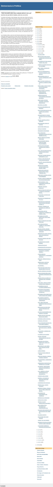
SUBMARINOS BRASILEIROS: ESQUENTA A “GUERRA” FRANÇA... (44, 251)
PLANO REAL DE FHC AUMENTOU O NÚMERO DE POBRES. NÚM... (44, 212)
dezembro (40, 44)
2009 (38, 43)
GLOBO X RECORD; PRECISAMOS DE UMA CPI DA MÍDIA (44, 338)
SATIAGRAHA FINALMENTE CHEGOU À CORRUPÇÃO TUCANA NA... (44, 291)
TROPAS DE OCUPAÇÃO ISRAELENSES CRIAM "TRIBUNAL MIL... (43, 172)
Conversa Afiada (40, 462)
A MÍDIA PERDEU (41, 350)
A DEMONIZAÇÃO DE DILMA (44, 382)
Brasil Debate (40, 458)
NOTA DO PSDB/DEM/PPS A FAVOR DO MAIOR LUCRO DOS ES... (44, 73)
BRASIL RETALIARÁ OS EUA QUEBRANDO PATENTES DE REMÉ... (44, 58)
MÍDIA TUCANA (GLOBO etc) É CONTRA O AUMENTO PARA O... (44, 82)
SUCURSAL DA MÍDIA (42, 104)
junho (39, 431)
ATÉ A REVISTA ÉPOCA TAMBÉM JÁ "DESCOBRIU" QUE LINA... (44, 225)
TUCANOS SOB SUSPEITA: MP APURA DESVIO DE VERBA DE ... (44, 411)
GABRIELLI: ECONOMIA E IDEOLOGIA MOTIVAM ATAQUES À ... (43, 379)
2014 (38, 33)
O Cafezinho (39, 470)
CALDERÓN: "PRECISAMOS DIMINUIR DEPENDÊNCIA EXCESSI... (44, 368)
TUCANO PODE (41, 54)
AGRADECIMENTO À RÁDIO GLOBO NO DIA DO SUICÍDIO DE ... (44, 116)
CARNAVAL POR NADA (43, 320)
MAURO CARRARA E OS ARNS (44, 271)
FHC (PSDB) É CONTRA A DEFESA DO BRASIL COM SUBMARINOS (44, 299)
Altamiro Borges (40, 450)
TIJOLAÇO (39, 477)
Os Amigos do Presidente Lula (43, 473)
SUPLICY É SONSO (42, 128)
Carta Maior (39, 460)
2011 (38, 39)
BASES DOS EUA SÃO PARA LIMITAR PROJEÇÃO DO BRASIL (44, 309)
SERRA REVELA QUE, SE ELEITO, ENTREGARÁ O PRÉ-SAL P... (45, 78)
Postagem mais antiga (28, 85)
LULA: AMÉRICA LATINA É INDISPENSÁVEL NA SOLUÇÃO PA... (43, 373)
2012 (38, 37)
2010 (38, 41)
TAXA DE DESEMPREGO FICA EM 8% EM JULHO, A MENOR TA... (44, 328)
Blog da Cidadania (41, 452)
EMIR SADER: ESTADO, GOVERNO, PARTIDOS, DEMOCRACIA (43, 101)
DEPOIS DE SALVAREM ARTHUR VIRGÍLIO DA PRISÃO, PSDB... (43, 167)
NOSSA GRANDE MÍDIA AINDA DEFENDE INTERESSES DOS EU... (44, 275)
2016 (38, 28)
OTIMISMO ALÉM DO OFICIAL (44, 318)
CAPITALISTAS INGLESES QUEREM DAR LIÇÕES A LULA (43, 147)
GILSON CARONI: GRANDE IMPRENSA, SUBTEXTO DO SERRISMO (44, 230)
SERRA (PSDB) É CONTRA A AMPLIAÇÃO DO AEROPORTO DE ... (44, 92)
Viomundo (39, 479)
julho (39, 429)
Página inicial (17, 85)
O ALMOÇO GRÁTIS (42, 414)
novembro (40, 46)
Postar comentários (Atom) (10, 88)
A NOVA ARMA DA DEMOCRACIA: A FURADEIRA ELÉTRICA (44, 255)
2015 (38, 31)
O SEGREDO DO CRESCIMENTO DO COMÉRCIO (42, 394)
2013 (38, 35)
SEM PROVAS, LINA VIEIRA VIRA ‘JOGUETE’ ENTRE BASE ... (43, 347)
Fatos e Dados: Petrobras (42, 464)
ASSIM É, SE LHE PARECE (43, 420)
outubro (39, 48)
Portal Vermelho (40, 475)
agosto (39, 53)
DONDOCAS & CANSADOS (43, 397)
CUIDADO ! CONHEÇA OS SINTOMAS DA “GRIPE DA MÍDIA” (44, 208)
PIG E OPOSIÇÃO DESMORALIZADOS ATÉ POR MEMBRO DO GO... (44, 134)
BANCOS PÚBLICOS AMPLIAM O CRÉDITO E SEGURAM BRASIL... (44, 191)
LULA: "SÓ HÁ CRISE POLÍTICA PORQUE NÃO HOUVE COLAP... (44, 152)
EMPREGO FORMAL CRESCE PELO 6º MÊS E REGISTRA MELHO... (44, 390)
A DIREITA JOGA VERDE (43, 376)
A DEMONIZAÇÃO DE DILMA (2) (44, 247)
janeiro (39, 442)
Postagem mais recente (6, 85)
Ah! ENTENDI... (41, 265)
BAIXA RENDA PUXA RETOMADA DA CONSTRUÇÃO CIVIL (43, 407)
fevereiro (40, 440)
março (39, 438)
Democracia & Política (11, 6)
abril (39, 436)
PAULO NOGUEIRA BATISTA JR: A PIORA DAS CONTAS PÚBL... (44, 112)
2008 (38, 444)
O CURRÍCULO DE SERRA (43, 334)
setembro (40, 50)
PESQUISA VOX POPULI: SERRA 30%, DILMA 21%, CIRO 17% (44, 343)
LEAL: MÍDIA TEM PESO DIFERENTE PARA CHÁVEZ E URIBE (44, 304)
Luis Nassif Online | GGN (42, 468)
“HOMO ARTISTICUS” (42, 245)
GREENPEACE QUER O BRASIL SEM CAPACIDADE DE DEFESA (44, 235)
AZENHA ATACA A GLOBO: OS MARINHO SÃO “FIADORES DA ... (44, 279)
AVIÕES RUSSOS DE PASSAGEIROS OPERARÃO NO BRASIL (44, 97)
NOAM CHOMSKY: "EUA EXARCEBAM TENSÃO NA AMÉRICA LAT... (44, 183)
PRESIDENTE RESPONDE (43, 130)
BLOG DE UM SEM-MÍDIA (42, 454)
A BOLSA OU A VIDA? (42, 399)
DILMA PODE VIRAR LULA (43, 126)
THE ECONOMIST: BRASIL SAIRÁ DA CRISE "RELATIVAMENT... (43, 142)
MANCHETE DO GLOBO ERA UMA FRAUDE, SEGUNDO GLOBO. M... (44, 203)
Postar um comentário (5, 83)
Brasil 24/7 (39, 456)
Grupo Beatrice (40, 466)
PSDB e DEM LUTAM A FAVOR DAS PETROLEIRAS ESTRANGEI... (44, 87)
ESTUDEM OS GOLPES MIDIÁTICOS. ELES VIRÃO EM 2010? (44, 217)
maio (39, 434)
